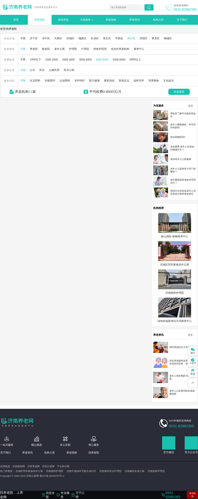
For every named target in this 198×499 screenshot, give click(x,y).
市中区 (46, 38)
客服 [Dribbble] (192, 372)
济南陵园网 (19, 466)
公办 (32, 70)
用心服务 (93, 444)
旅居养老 (63, 19)
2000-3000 (68, 59)
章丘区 (107, 38)
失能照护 (50, 80)
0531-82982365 (185, 9)
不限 (23, 38)
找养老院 (39, 19)
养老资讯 (134, 19)
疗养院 (85, 48)
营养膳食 (153, 80)
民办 (42, 70)
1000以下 (35, 59)
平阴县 (119, 38)
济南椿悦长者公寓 (134, 471)
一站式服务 (6, 444)
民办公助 (69, 70)
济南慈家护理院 (156, 471)
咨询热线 (192, 495)
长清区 (95, 38)
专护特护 (79, 80)
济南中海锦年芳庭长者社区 (81, 471)
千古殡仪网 (63, 466)
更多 (190, 105)
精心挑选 (36, 444)
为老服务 (88, 20)
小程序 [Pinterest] (192, 361)
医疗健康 (94, 80)
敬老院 (46, 48)
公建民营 (54, 70)
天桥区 (58, 38)
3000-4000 (85, 59)
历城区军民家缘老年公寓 (29, 471)
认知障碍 (64, 80)
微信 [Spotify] (192, 350)
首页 (16, 19)
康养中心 (139, 48)
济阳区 (143, 38)
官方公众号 (191, 452)
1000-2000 (51, 59)
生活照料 (35, 80)
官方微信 (168, 452)
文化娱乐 (168, 80)
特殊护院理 (100, 48)
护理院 (73, 48)
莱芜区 (156, 38)
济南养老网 (33, 466)
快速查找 (179, 91)
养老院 (34, 48)
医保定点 (124, 80)
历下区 (34, 38)
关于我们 (182, 19)
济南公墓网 (48, 466)
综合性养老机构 (120, 48)
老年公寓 (59, 48)
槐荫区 (82, 38)
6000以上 (135, 59)
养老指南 (111, 19)
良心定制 (65, 444)
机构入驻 (158, 19)
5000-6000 (119, 59)
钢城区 (168, 38)
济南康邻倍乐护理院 (110, 471)
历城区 (70, 38)
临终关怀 (139, 80)
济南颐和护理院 (54, 471)
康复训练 (109, 80)
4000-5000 (102, 59)
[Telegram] (192, 383)
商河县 (131, 38)
